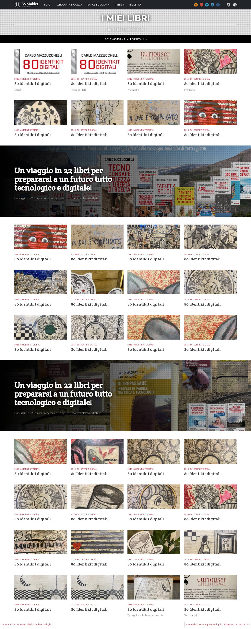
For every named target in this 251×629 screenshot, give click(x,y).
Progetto (135, 4)
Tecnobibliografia (98, 4)
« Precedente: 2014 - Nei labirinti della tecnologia (26, 624)
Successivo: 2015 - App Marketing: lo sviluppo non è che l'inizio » (217, 624)
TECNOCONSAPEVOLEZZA (68, 4)
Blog (47, 4)
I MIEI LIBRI (119, 4)
